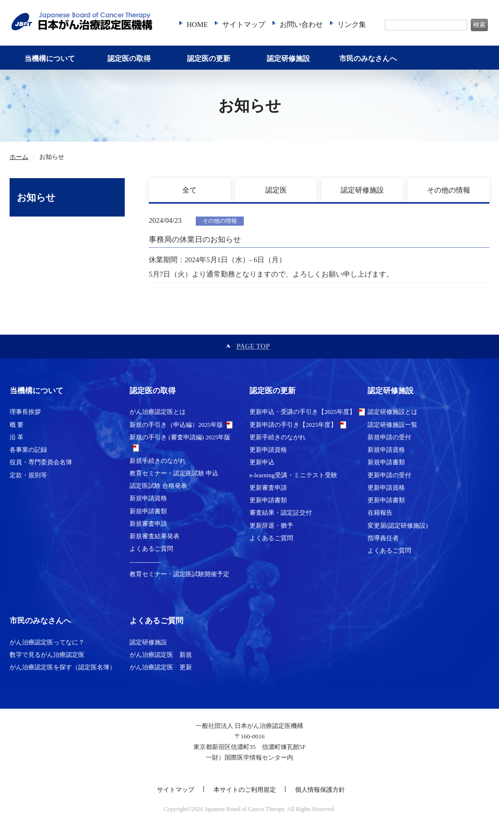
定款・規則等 (28, 475)
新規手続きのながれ (158, 460)
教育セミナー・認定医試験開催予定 (179, 574)
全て (189, 190)
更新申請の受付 (389, 475)
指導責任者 (383, 538)
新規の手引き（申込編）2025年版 (176, 424)
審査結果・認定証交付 (281, 512)
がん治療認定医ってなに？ (47, 642)
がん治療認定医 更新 (161, 667)
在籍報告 (380, 512)
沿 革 (17, 437)
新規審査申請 (148, 523)
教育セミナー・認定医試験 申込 (174, 473)
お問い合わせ (301, 24)
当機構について (49, 58)
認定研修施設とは (392, 411)
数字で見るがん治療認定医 (47, 654)
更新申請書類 (268, 500)
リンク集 (351, 24)
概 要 (17, 424)
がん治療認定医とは (158, 411)
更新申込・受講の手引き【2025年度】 (303, 411)
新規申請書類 (148, 511)
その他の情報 (448, 190)
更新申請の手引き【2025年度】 (293, 424)
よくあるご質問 (151, 548)
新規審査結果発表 (154, 536)
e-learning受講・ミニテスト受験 (293, 475)
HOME (197, 24)
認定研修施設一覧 (392, 424)
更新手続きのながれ (278, 437)
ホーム (19, 157)
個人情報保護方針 (320, 789)
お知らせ (36, 197)
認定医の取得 (129, 58)
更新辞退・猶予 (271, 525)
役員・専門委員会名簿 (41, 462)
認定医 (276, 190)
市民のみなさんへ (368, 58)
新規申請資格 (148, 498)
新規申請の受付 (389, 437)
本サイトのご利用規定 (245, 789)
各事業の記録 (28, 449)
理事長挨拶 (25, 411)
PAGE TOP (253, 346)
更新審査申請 (268, 487)
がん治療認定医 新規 (161, 654)
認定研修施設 (288, 58)
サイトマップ (243, 24)
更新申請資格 (268, 449)
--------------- (145, 561)
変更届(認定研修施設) (398, 525)
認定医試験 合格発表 (158, 485)
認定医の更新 (208, 58)
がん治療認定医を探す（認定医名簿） (63, 667)
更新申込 (262, 462)
